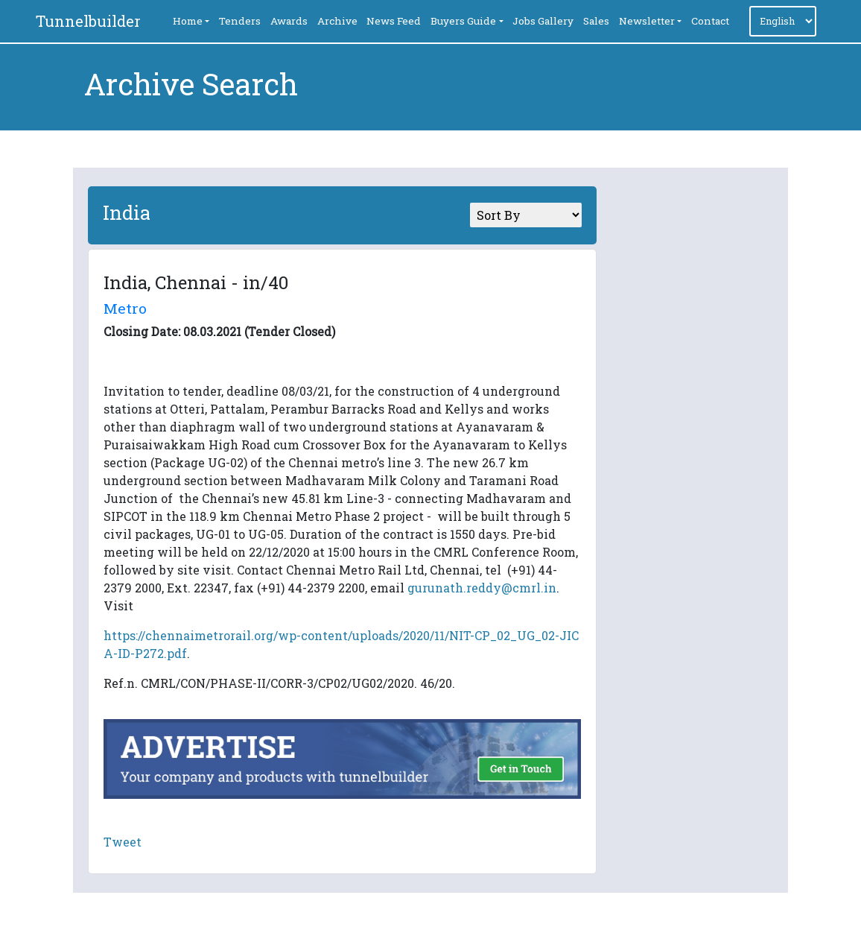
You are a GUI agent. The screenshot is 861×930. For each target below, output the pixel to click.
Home (188, 21)
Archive (337, 21)
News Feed (393, 21)
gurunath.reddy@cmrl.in (481, 587)
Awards (289, 21)
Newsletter (647, 21)
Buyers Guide (463, 21)
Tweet (123, 842)
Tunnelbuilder (88, 21)
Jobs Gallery (543, 21)
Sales (596, 21)
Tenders (240, 21)
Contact (710, 21)
